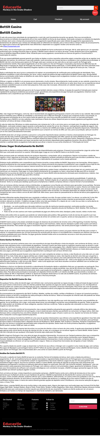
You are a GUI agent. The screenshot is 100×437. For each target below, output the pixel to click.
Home (13, 19)
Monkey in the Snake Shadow (17, 10)
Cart (35, 19)
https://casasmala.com (11, 46)
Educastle (12, 7)
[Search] (96, 8)
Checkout (58, 19)
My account (84, 19)
